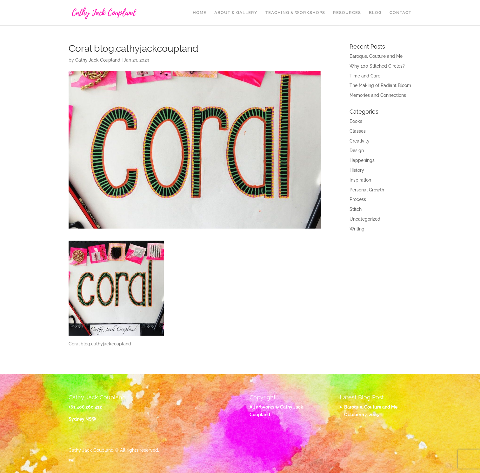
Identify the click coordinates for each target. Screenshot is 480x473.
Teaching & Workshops (295, 12)
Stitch (356, 209)
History (357, 170)
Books (356, 121)
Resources (347, 12)
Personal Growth (367, 189)
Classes (358, 131)
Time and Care (365, 75)
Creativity (360, 140)
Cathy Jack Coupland (97, 60)
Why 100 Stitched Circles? (377, 66)
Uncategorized (365, 219)
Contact (400, 12)
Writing (357, 228)
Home (199, 12)
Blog (375, 12)
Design (357, 150)
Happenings (362, 160)
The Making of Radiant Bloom (380, 85)
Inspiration (360, 180)
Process (358, 199)
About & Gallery (235, 12)
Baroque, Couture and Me (376, 56)
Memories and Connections (378, 95)
